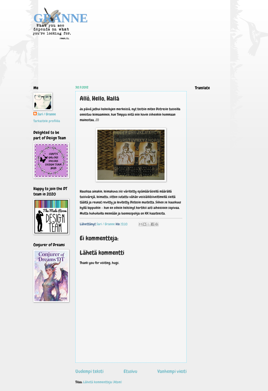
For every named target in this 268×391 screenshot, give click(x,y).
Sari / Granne (47, 114)
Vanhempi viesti (172, 371)
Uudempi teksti (89, 371)
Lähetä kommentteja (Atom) (102, 382)
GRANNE (60, 18)
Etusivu (130, 371)
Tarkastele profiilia (46, 121)
